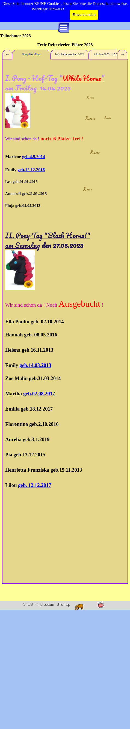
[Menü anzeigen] (63, 27)
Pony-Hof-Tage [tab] (31, 54)
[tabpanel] (65, 321)
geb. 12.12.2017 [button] (34, 485)
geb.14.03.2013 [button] (35, 365)
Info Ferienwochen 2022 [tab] (69, 54)
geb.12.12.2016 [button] (31, 169)
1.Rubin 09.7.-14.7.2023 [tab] (107, 54)
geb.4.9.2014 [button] (33, 156)
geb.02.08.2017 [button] (39, 393)
